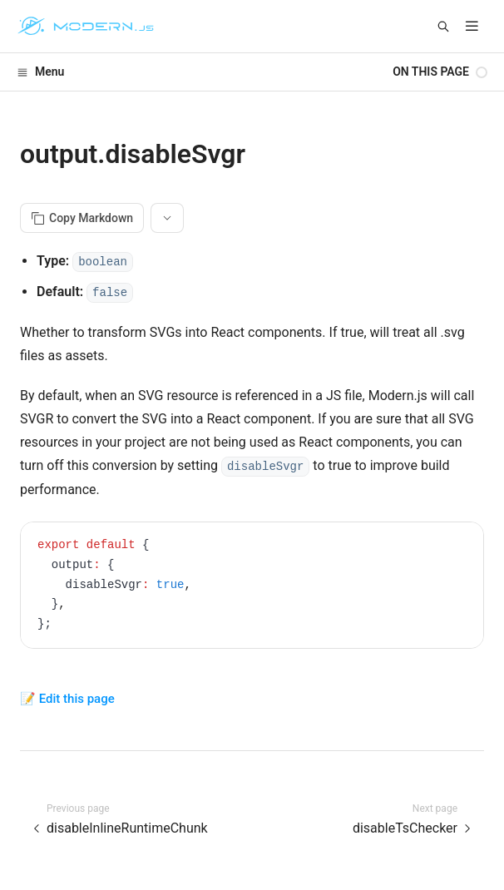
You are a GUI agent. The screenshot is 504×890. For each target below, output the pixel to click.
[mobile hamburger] (472, 26)
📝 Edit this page (67, 698)
